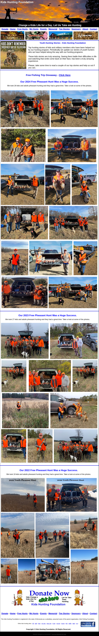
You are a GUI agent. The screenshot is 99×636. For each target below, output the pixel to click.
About (85, 29)
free (39, 623)
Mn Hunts (33, 29)
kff (33, 623)
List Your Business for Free (59, 634)
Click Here (64, 75)
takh (74, 623)
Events (43, 29)
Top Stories (64, 29)
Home (13, 29)
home (63, 623)
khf (67, 623)
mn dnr (44, 623)
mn (77, 623)
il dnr (54, 623)
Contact (93, 29)
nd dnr (58, 623)
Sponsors (76, 29)
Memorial (53, 29)
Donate (5, 29)
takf (36, 623)
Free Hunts (22, 29)
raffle (70, 623)
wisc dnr (49, 623)
